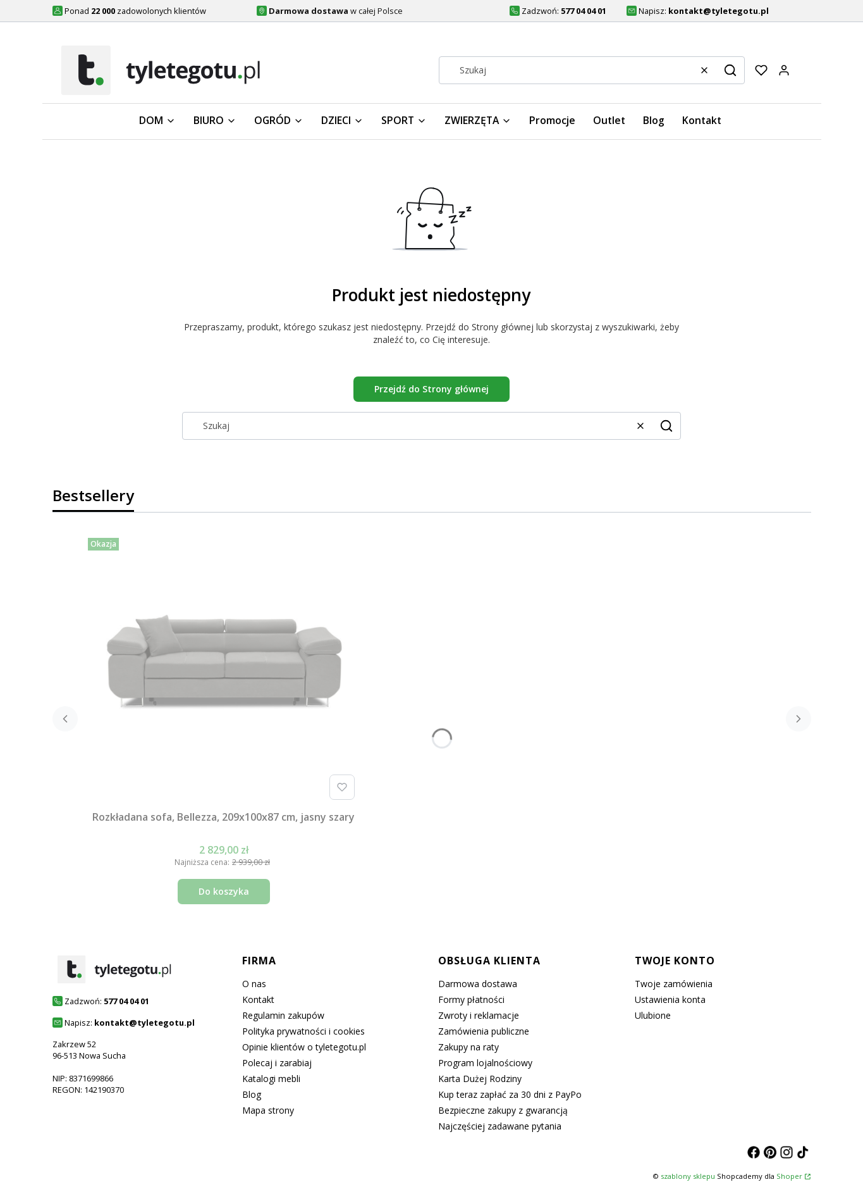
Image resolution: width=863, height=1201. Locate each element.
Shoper (789, 1176)
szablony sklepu (688, 1176)
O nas (254, 984)
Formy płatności (471, 999)
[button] (730, 70)
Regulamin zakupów (283, 1015)
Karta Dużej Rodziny (480, 1079)
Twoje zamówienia (674, 984)
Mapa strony (268, 1110)
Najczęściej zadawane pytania (499, 1126)
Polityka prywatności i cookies (303, 1031)
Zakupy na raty (468, 1047)
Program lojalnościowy (485, 1063)
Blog (251, 1094)
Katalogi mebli (271, 1079)
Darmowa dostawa (477, 984)
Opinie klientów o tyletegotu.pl (304, 1047)
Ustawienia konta (670, 999)
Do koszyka (224, 891)
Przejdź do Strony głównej (431, 389)
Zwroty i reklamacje (478, 1015)
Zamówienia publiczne (483, 1031)
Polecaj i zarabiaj (277, 1063)
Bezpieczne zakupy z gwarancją (503, 1110)
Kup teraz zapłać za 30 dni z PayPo (510, 1094)
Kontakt (258, 999)
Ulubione (653, 1015)
